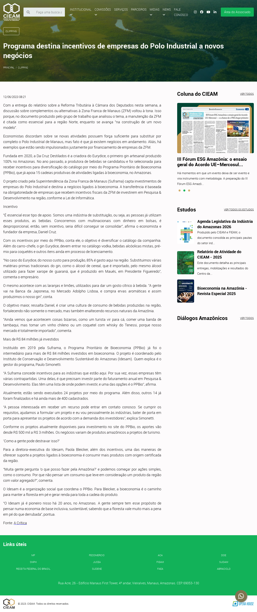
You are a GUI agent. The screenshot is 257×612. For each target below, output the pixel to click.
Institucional (80, 11)
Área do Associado (237, 12)
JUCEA (97, 562)
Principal (9, 67)
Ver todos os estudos (239, 209)
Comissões (103, 11)
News (167, 11)
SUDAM (223, 562)
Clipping (23, 67)
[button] (179, 190)
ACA (160, 555)
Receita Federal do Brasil (33, 569)
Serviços (121, 9)
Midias (154, 11)
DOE (223, 555)
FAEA (160, 569)
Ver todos (247, 94)
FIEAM (160, 562)
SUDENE (97, 569)
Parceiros (139, 9)
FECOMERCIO (97, 555)
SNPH (33, 562)
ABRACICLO (224, 569)
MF (33, 555)
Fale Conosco (181, 12)
